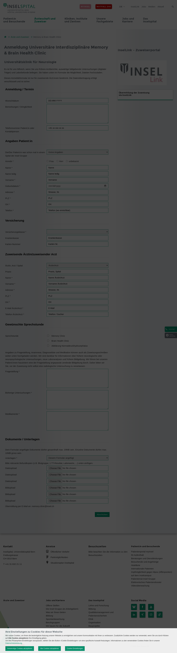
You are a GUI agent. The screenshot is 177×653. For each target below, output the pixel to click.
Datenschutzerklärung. (13, 643)
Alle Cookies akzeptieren (49, 648)
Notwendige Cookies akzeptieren (19, 648)
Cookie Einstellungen (75, 648)
